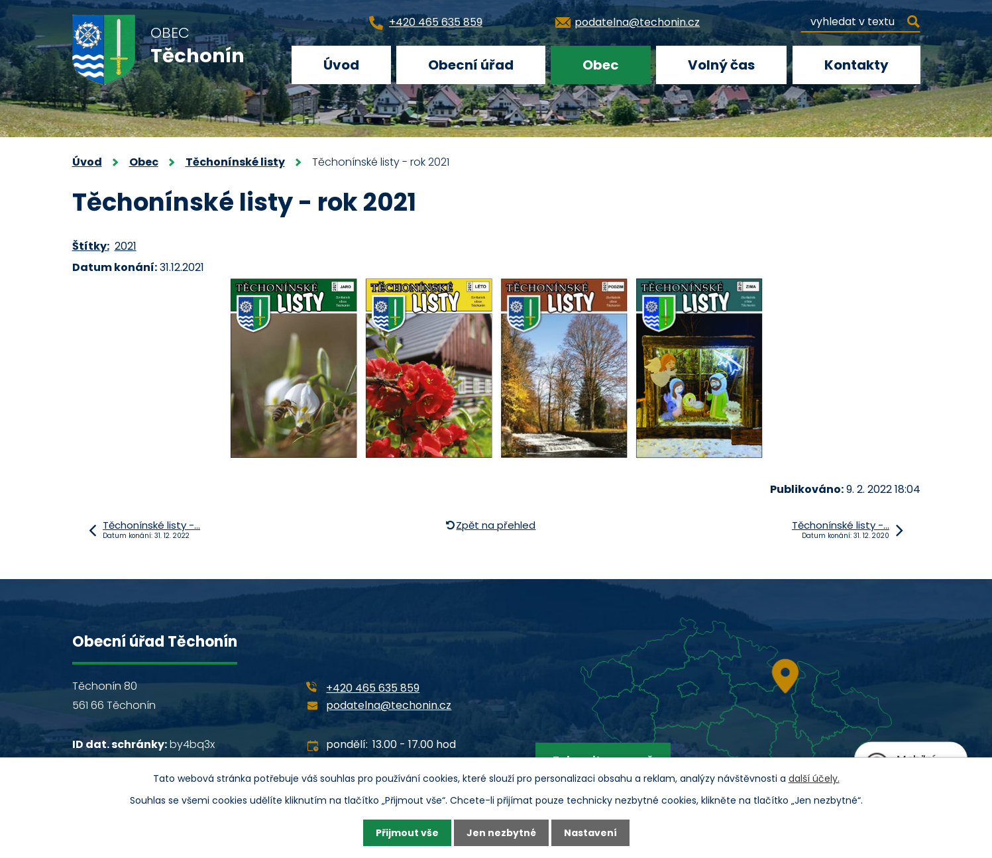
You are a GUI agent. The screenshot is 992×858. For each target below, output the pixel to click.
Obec (600, 65)
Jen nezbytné (501, 832)
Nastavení (590, 832)
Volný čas (721, 65)
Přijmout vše (407, 832)
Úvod (341, 65)
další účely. (814, 778)
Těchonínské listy (235, 162)
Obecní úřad (471, 65)
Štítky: (90, 246)
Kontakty (856, 65)
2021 (126, 246)
